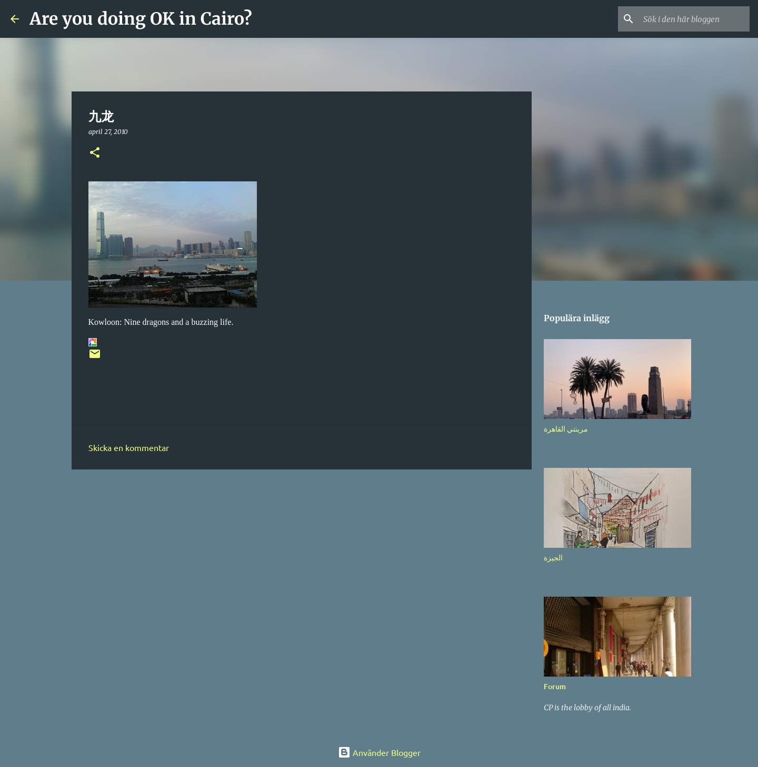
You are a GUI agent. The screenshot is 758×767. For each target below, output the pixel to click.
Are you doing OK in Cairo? (140, 18)
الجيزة (553, 558)
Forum (555, 686)
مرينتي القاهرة (566, 429)
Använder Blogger (379, 752)
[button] (94, 153)
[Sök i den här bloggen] (694, 19)
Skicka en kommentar (128, 447)
